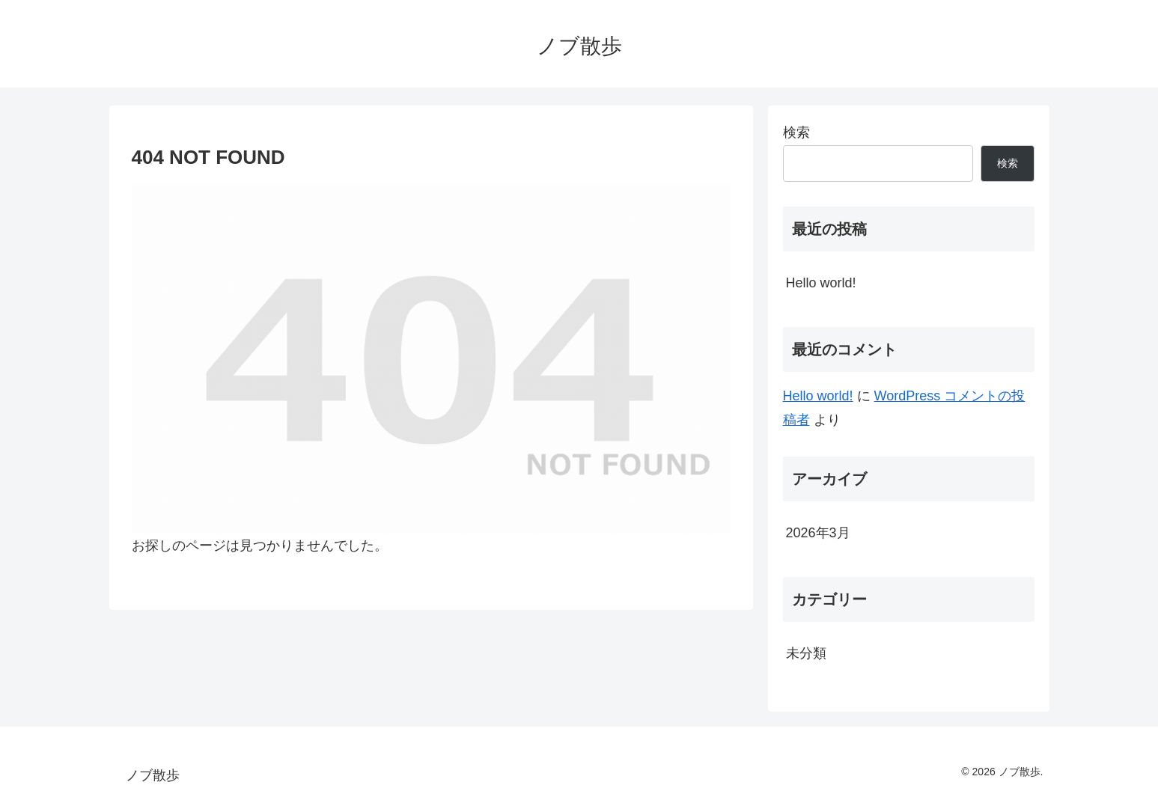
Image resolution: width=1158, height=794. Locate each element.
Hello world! (821, 282)
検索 (796, 132)
